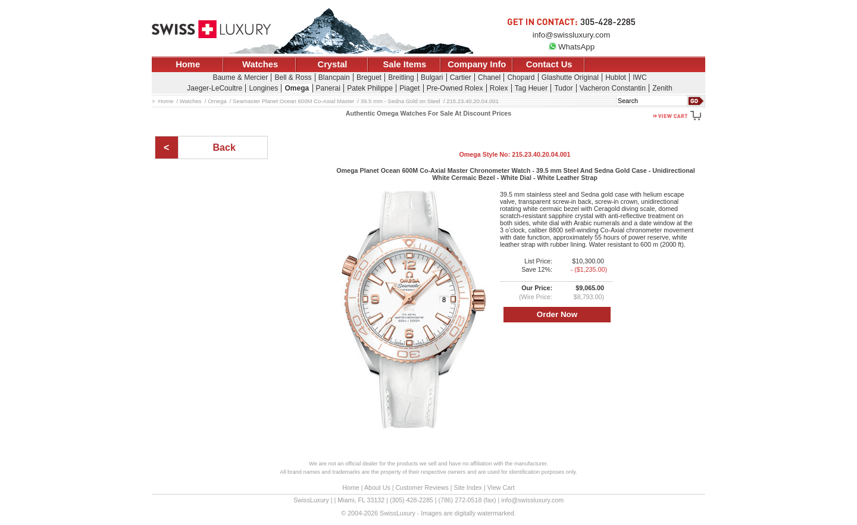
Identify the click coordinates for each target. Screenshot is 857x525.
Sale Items (404, 64)
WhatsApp (571, 46)
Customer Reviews (421, 487)
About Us (377, 487)
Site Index (468, 487)
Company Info (477, 64)
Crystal (333, 64)
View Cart (501, 487)
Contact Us (549, 64)
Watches (260, 64)
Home (188, 64)
